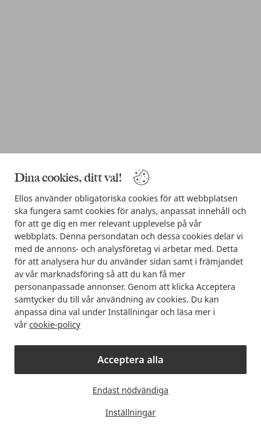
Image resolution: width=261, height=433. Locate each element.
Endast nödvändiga (130, 390)
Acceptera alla (130, 359)
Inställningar (130, 412)
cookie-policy (54, 324)
